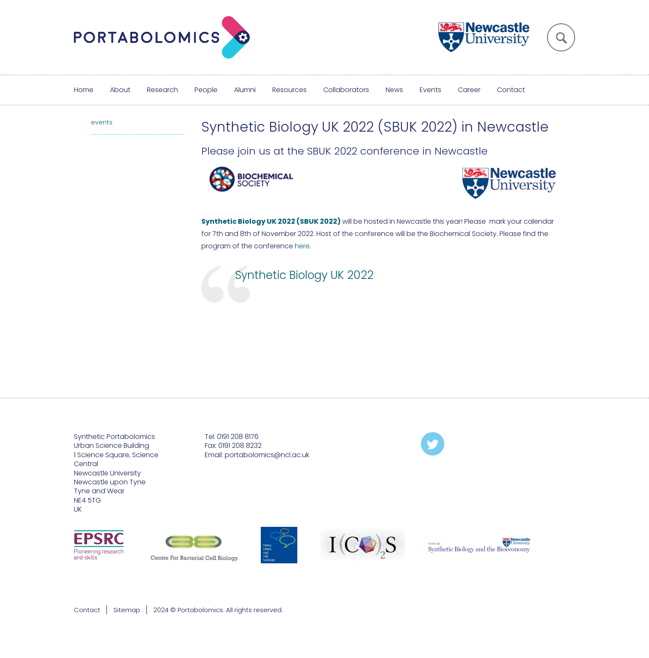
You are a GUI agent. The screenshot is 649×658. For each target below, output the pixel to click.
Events (430, 90)
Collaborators (346, 90)
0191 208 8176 (238, 436)
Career (469, 90)
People (206, 90)
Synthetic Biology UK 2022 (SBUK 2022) (271, 221)
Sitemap (126, 609)
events (102, 122)
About (120, 90)
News (394, 90)
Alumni (245, 90)
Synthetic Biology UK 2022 (304, 275)
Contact (511, 90)
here (302, 246)
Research (162, 90)
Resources (289, 90)
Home (83, 90)
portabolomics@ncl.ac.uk (267, 455)
